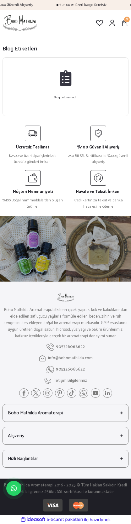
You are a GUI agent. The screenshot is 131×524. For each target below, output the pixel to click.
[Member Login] (112, 23)
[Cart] (124, 23)
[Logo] (20, 23)
